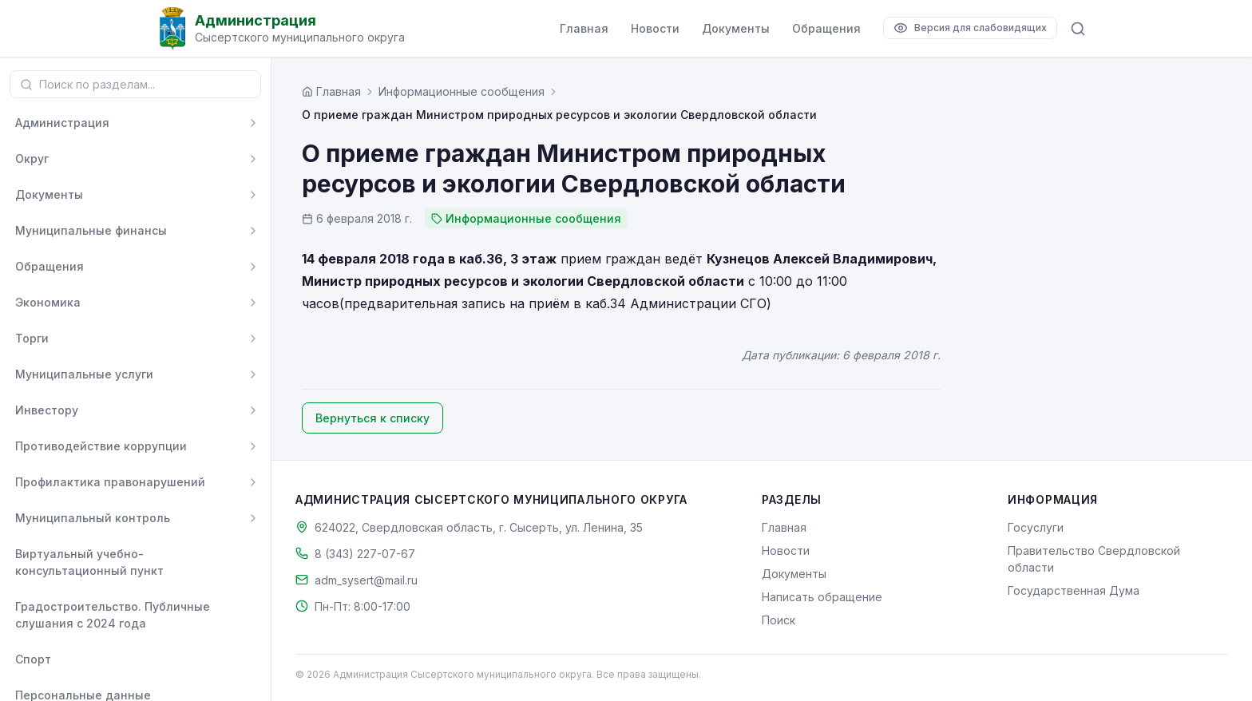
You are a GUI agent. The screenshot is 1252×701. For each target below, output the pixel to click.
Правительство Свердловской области (1094, 559)
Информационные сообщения (461, 91)
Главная (584, 28)
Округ (32, 158)
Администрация (62, 122)
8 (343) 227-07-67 (365, 553)
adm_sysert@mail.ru (366, 580)
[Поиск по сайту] (1078, 28)
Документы (736, 28)
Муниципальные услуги (84, 374)
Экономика (48, 302)
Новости (655, 28)
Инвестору (46, 410)
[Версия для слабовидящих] (970, 28)
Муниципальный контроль (92, 518)
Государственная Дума (1073, 590)
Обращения (826, 28)
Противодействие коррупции (101, 446)
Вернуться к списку (372, 418)
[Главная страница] (331, 91)
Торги (32, 338)
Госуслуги (1036, 527)
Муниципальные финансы (91, 230)
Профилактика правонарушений (110, 482)
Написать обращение (822, 597)
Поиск (778, 620)
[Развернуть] (253, 123)
